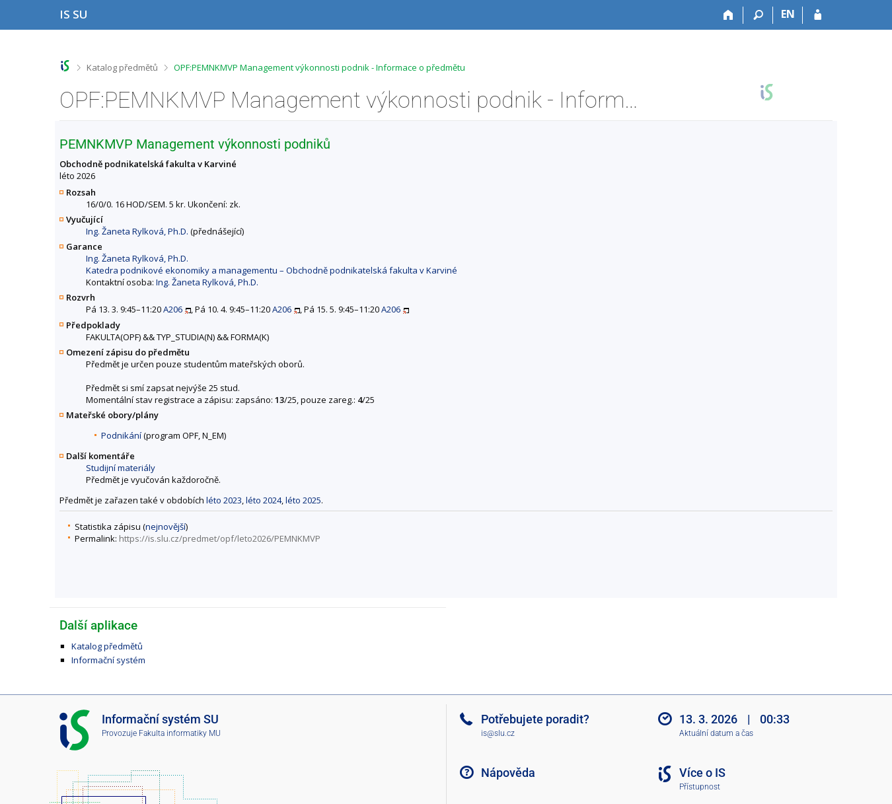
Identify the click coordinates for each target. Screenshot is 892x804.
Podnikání (121, 435)
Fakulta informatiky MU (180, 733)
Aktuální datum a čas (716, 733)
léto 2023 (224, 500)
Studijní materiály (120, 468)
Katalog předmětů (122, 67)
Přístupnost (699, 786)
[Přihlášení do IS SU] (818, 15)
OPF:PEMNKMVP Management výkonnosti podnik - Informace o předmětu (319, 67)
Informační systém (108, 660)
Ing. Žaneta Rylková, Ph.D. (137, 231)
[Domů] (728, 15)
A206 (172, 309)
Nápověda (508, 773)
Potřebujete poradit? (535, 719)
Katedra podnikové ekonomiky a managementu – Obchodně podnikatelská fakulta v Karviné (271, 270)
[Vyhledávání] (758, 15)
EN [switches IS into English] (788, 14)
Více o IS (702, 773)
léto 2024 (263, 500)
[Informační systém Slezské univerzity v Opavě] (73, 14)
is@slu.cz (498, 733)
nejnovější (165, 526)
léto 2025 (303, 500)
